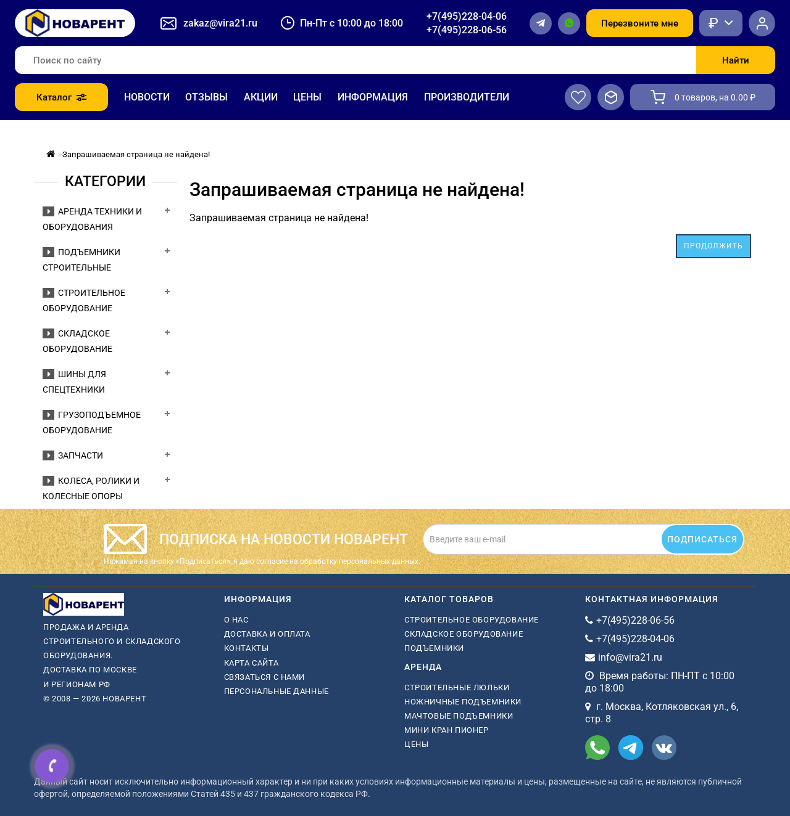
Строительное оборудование (471, 619)
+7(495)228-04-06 (466, 16)
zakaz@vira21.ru (220, 23)
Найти (735, 60)
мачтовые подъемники (458, 715)
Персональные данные (276, 691)
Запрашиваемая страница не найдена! (136, 154)
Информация (373, 97)
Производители (466, 97)
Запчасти (73, 455)
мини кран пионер (446, 730)
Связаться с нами (265, 677)
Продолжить (713, 246)
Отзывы (206, 97)
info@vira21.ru (630, 657)
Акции (261, 97)
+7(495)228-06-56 (466, 30)
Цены (307, 97)
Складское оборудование (463, 634)
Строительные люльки (456, 687)
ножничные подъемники (463, 701)
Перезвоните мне (639, 23)
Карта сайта (251, 662)
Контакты (246, 648)
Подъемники (434, 648)
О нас (236, 619)
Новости (147, 97)
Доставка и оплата (267, 634)
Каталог (61, 97)
